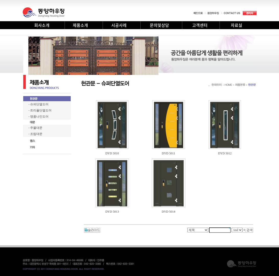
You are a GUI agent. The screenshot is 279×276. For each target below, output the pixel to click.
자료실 (236, 25)
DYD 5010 (112, 153)
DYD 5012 (225, 153)
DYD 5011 (168, 153)
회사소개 (42, 25)
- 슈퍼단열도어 (39, 104)
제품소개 (80, 25)
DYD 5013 (112, 211)
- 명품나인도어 (39, 116)
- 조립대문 (36, 134)
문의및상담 (159, 25)
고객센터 (200, 25)
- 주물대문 (36, 128)
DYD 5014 (168, 211)
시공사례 (119, 25)
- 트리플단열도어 (40, 110)
